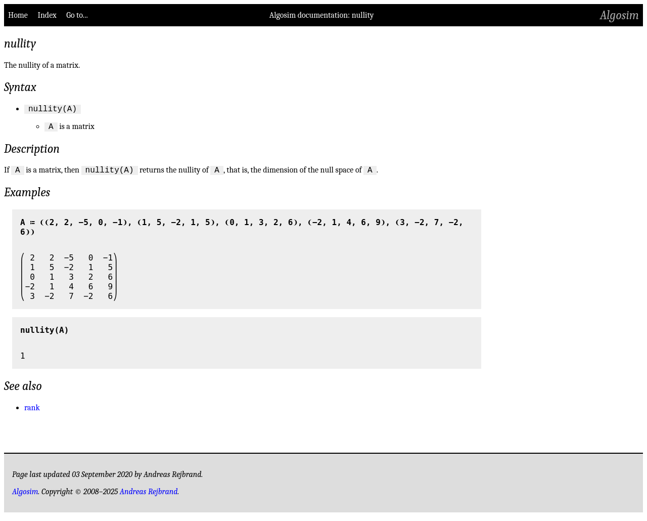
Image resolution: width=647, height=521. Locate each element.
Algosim (619, 15)
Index (46, 15)
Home (18, 15)
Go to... (76, 15)
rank (32, 412)
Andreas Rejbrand (149, 496)
